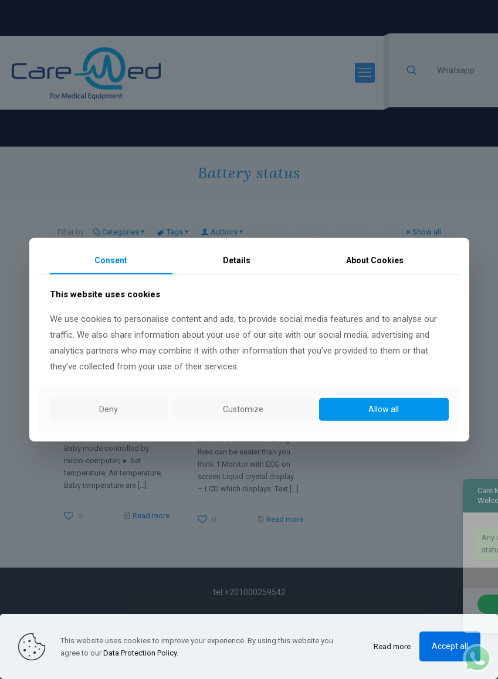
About (375, 260)
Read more (392, 646)
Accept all (450, 646)
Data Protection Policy (140, 653)
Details (236, 260)
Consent (110, 260)
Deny (108, 409)
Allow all (383, 409)
